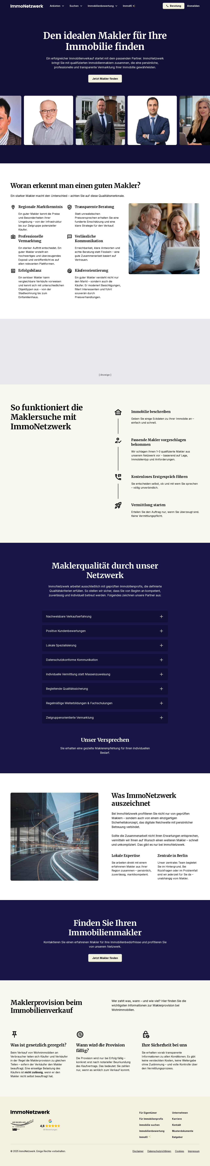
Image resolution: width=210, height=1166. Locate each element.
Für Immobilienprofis (151, 1118)
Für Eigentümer (148, 1112)
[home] (26, 6)
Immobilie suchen (149, 1124)
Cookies (179, 1151)
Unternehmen (180, 1112)
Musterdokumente (182, 1131)
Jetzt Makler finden (105, 78)
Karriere (177, 1118)
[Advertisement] (105, 350)
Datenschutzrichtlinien (159, 1151)
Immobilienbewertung (151, 1131)
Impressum (194, 1151)
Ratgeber (177, 1137)
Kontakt (176, 1124)
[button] (57, 6)
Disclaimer (138, 1151)
